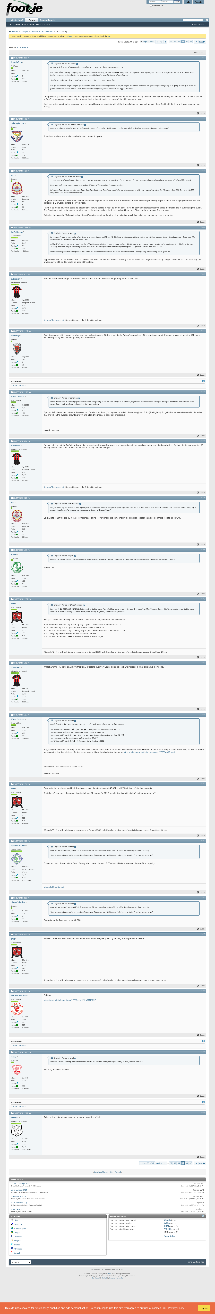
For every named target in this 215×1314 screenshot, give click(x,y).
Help (188, 2)
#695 (203, 841)
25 (171, 41)
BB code (167, 1220)
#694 (203, 784)
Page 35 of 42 (148, 41)
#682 (203, 118)
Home (189, 1262)
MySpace (18, 1249)
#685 (203, 274)
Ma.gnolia (18, 1240)
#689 (203, 498)
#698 (203, 991)
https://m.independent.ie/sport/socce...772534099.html (149, 752)
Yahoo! (17, 1253)
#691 (203, 599)
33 (175, 41)
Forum (32, 20)
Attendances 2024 (18, 1196)
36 (187, 41)
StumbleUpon (20, 1228)
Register (199, 2)
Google (17, 1232)
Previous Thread (101, 1172)
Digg (16, 1220)
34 (179, 41)
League (25, 31)
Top (202, 1262)
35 (183, 41)
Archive (196, 1262)
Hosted (104, 1278)
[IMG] (166, 1226)
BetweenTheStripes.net (54, 320)
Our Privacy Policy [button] (173, 1308)
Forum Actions (42, 24)
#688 (203, 441)
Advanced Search (199, 24)
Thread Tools (197, 52)
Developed (96, 1278)
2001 (109, 1274)
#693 (203, 714)
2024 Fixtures (16, 1209)
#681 (203, 57)
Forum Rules (169, 1236)
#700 (203, 1113)
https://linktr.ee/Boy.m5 (54, 887)
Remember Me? (157, 6)
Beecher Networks (116, 1278)
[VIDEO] (167, 1229)
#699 (203, 1052)
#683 (203, 170)
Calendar (30, 24)
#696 (203, 897)
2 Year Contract (18, 385)
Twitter (17, 1244)
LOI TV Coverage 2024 (20, 1183)
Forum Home (15, 24)
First (159, 42)
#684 (203, 227)
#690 (203, 550)
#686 (203, 331)
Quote (201, 113)
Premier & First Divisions (42, 31)
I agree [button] (204, 1308)
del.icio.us (18, 1224)
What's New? (17, 20)
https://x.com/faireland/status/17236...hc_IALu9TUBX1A (70, 1000)
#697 (203, 934)
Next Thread (115, 1172)
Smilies (167, 1223)
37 (191, 41)
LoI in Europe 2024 (19, 1190)
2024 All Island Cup (19, 1202)
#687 (203, 392)
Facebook (18, 1236)
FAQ (24, 24)
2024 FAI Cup (23, 47)
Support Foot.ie (47, 20)
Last (202, 42)
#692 (203, 662)
